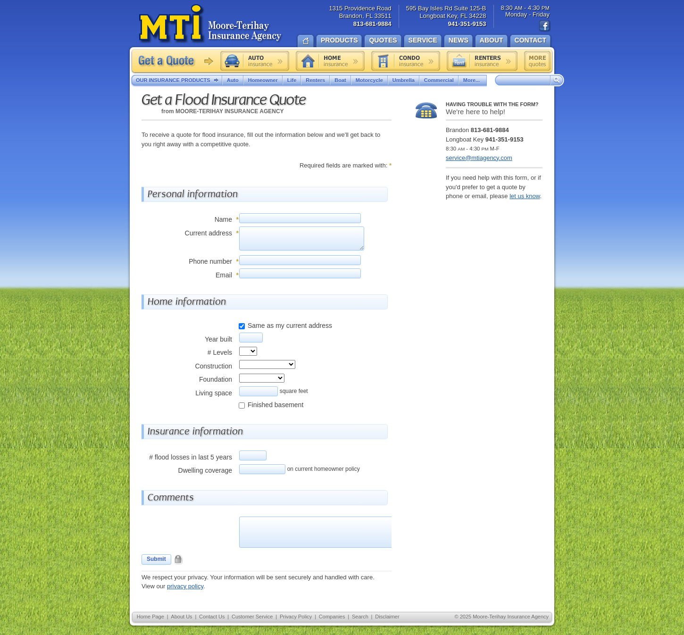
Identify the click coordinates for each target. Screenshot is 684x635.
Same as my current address (290, 325)
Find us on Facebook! (545, 26)
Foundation (215, 379)
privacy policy (185, 586)
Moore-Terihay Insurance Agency (211, 24)
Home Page (150, 616)
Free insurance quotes (537, 61)
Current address (208, 233)
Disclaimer (387, 616)
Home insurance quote (330, 61)
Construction (213, 366)
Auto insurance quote (254, 61)
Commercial (439, 80)
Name (223, 219)
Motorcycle (369, 80)
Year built (218, 339)
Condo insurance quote (405, 61)
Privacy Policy (296, 616)
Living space (213, 393)
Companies (332, 616)
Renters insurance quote (482, 61)
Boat (340, 80)
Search (360, 616)
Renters (315, 80)
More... (473, 80)
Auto (232, 80)
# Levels (220, 352)
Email (224, 275)
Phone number (210, 261)
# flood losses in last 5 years (190, 457)
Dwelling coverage (205, 470)
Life (292, 80)
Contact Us (212, 616)
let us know (524, 196)
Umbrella (403, 80)
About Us (181, 616)
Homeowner (263, 80)
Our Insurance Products (179, 80)
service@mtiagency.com (479, 157)
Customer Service (252, 616)
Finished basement (275, 405)
